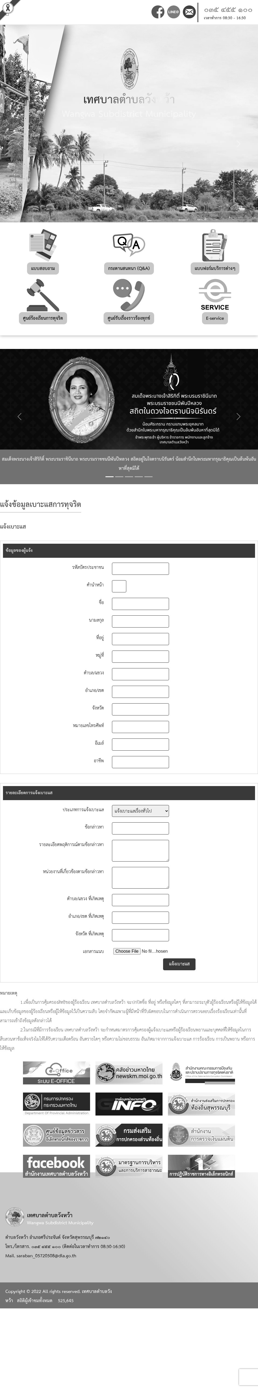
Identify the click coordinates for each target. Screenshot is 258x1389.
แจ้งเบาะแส (179, 964)
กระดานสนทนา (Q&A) (129, 268)
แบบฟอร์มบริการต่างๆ (215, 268)
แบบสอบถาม (43, 268)
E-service (215, 318)
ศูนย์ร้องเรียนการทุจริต (43, 318)
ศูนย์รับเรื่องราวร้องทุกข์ (129, 318)
